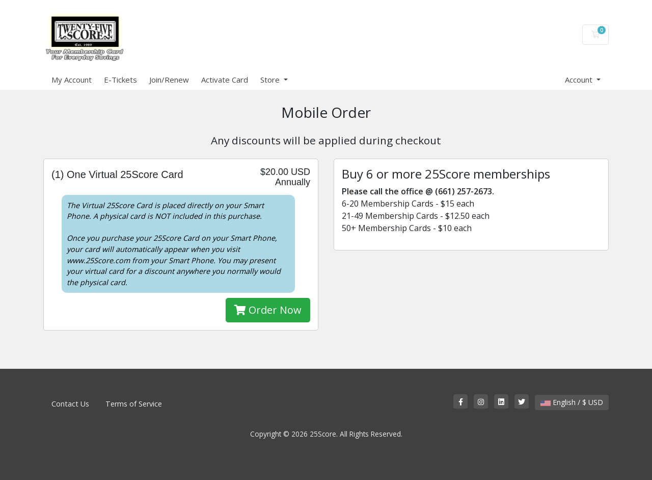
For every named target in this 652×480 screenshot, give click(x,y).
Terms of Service (133, 404)
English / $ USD (571, 402)
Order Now (268, 310)
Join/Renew (169, 79)
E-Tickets (120, 79)
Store (271, 79)
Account (579, 79)
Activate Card (224, 79)
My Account (71, 79)
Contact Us (70, 404)
